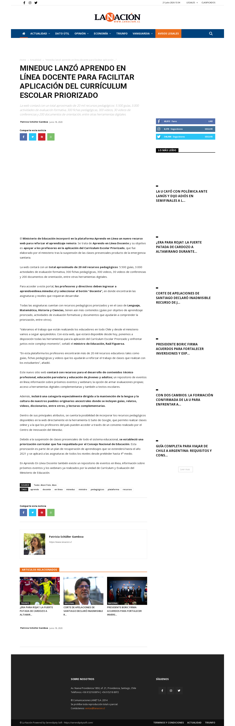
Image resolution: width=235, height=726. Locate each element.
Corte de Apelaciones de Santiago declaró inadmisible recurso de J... (183, 298)
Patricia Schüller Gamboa (34, 121)
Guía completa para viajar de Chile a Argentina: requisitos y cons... (184, 450)
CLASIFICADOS (208, 2)
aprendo (34, 489)
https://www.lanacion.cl (60, 542)
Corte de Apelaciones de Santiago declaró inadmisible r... (83, 611)
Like (210, 121)
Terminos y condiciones (168, 722)
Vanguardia (143, 33)
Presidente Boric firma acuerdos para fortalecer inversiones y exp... (180, 348)
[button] (210, 34)
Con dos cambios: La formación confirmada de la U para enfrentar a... (184, 399)
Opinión (81, 33)
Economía (102, 33)
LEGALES (192, 2)
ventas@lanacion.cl (95, 708)
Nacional (69, 603)
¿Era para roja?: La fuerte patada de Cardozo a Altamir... (36, 611)
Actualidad (40, 33)
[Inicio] (24, 33)
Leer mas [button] (185, 469)
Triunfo (122, 33)
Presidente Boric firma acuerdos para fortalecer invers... (124, 611)
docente (47, 489)
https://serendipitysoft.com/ (78, 722)
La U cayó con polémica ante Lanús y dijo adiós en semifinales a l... (181, 196)
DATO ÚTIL (62, 33)
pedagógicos (97, 489)
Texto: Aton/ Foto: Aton (45, 485)
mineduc (70, 489)
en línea (59, 489)
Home (23, 59)
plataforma (113, 489)
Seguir (209, 129)
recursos (127, 489)
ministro (83, 489)
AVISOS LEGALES (168, 33)
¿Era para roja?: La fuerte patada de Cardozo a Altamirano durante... (179, 247)
